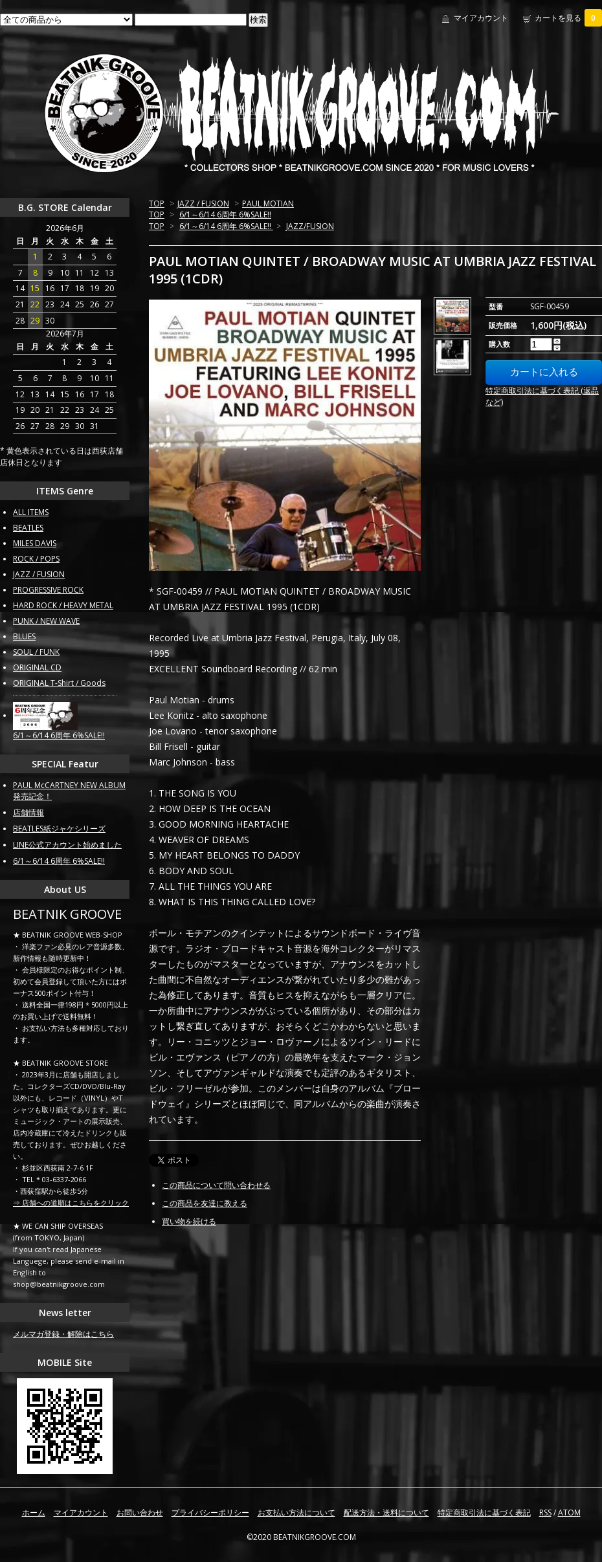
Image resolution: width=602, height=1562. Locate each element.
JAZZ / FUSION (203, 203)
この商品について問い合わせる (216, 1185)
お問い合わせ (140, 1512)
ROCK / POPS (36, 558)
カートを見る (568, 17)
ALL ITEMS (31, 512)
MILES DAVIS (34, 543)
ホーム (33, 1512)
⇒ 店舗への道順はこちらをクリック (71, 1202)
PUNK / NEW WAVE (46, 620)
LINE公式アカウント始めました (67, 844)
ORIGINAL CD (37, 667)
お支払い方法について (296, 1512)
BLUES (24, 636)
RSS (545, 1512)
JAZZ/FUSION (310, 226)
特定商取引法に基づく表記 (484, 1512)
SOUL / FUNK (36, 651)
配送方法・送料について (386, 1512)
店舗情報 (28, 812)
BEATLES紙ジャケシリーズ (59, 828)
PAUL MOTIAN (268, 203)
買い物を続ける (189, 1221)
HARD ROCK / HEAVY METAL (63, 605)
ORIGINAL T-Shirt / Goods (59, 682)
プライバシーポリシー (210, 1512)
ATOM (569, 1512)
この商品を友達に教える (204, 1203)
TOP (156, 203)
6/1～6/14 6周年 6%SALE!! (225, 214)
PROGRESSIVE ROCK (48, 589)
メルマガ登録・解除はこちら (63, 1333)
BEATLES (28, 527)
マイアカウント (481, 17)
